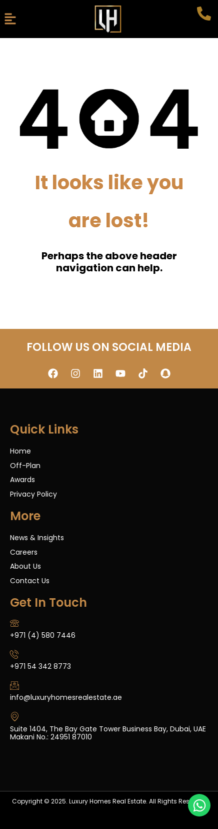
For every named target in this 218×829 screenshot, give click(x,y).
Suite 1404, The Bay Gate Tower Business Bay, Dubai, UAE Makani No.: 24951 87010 (108, 733)
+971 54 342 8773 (40, 666)
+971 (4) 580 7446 (43, 635)
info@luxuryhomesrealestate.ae (66, 697)
